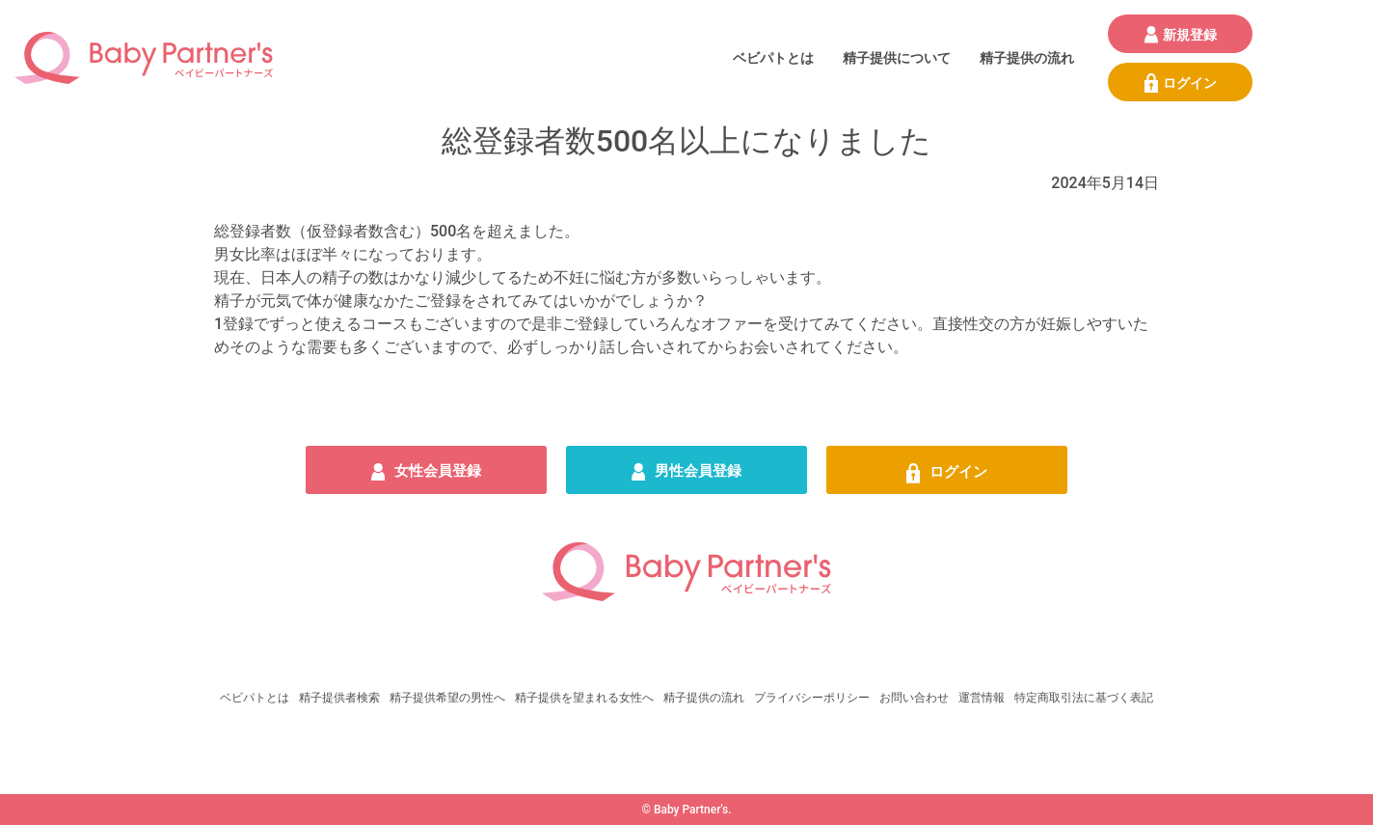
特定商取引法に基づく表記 (1083, 697)
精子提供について (897, 58)
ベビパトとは (773, 58)
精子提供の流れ (1027, 58)
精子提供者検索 (339, 697)
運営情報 (981, 697)
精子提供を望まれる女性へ (584, 697)
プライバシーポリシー (812, 697)
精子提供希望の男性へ (447, 697)
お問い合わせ (914, 697)
